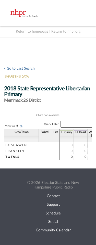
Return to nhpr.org (65, 31)
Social (53, 222)
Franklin (14, 151)
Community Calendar (53, 230)
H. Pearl (64, 132)
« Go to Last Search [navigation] (19, 68)
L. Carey (50, 132)
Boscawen (16, 145)
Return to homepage (32, 31)
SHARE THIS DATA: (17, 76)
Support (53, 204)
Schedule (53, 213)
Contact (53, 196)
